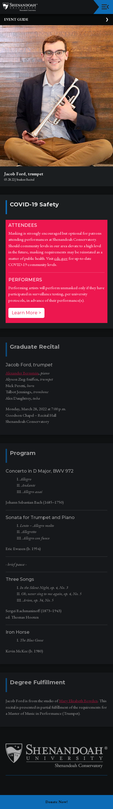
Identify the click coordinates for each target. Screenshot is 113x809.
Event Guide (16, 19)
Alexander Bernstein (22, 373)
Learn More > (26, 312)
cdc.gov (61, 258)
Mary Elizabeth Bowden (78, 700)
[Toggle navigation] (105, 7)
